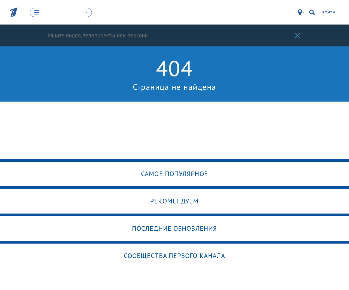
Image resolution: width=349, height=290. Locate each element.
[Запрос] (169, 35)
